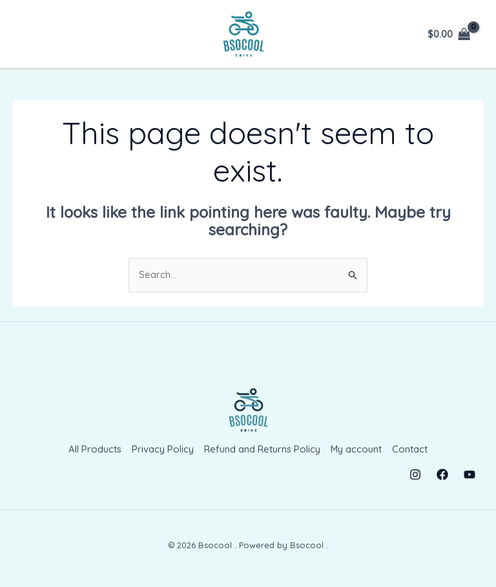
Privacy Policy (163, 449)
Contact (410, 449)
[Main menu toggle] (34, 34)
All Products (94, 449)
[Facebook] (442, 474)
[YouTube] (469, 474)
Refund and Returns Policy (262, 449)
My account (356, 449)
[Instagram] (415, 474)
